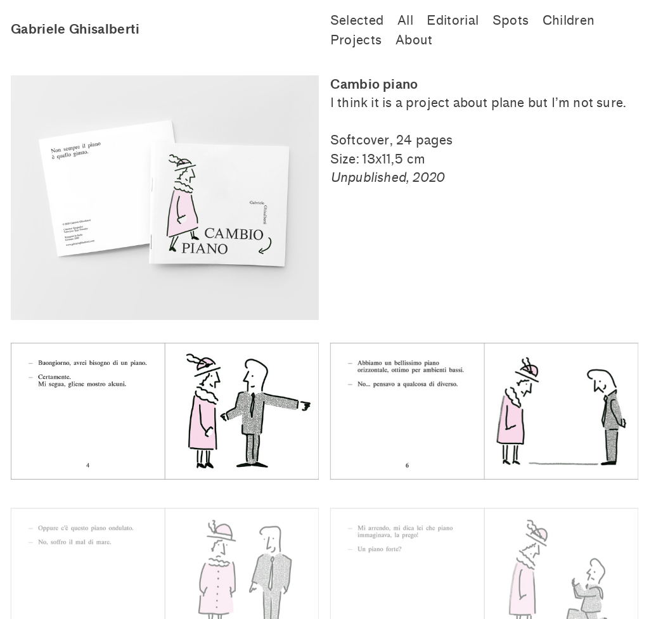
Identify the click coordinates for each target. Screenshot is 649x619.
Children (569, 20)
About (414, 40)
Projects (356, 40)
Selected (357, 20)
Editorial (453, 20)
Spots (510, 20)
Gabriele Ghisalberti (75, 29)
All (405, 20)
